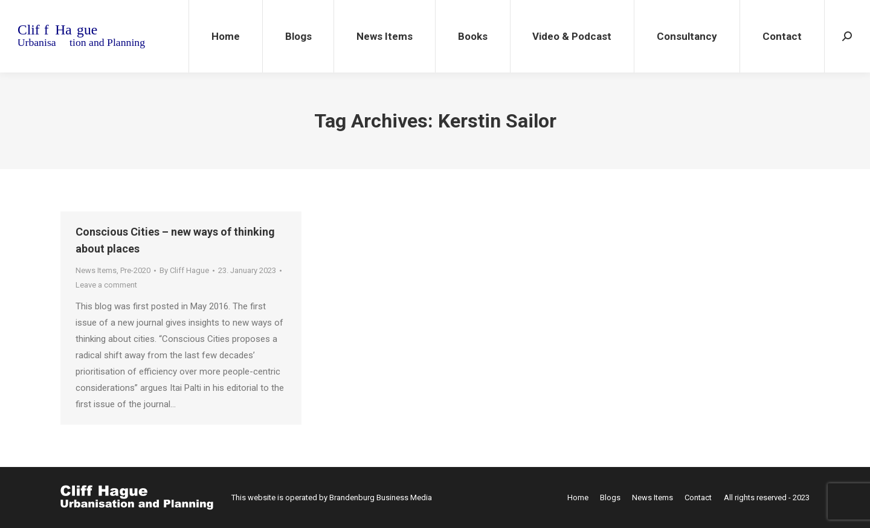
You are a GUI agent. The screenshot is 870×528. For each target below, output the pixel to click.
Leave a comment (106, 284)
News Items (96, 270)
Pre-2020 (135, 270)
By (184, 270)
